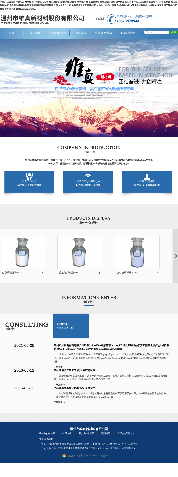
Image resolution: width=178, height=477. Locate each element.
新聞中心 (65, 326)
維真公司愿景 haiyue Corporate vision (29, 183)
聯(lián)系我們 (127, 32)
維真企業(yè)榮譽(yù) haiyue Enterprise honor (88, 183)
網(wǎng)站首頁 (47, 433)
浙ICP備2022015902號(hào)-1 (123, 448)
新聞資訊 (81, 32)
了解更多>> (59, 367)
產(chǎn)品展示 (57, 32)
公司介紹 (35, 32)
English (100, 18)
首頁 (11, 32)
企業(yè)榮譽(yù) (104, 32)
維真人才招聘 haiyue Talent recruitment (146, 183)
